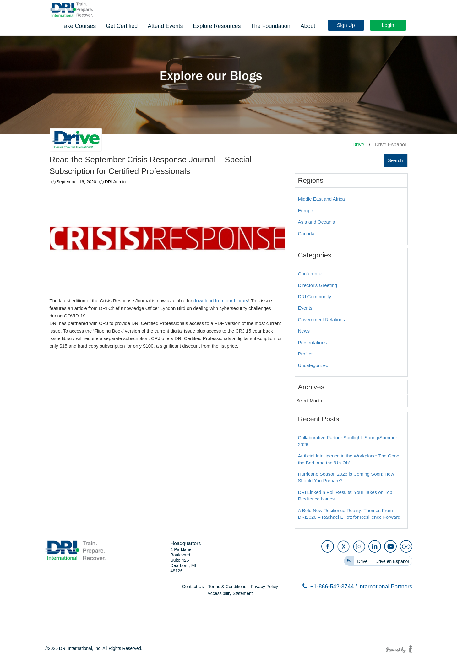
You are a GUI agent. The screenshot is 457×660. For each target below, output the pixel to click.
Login (389, 10)
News (304, 330)
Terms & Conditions (227, 586)
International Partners (385, 586)
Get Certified (214, 25)
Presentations (312, 342)
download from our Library (220, 300)
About (400, 25)
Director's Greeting (317, 285)
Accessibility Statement (230, 593)
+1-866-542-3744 (329, 586)
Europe (305, 210)
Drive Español (390, 144)
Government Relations (321, 319)
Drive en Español (392, 561)
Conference (310, 273)
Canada (306, 233)
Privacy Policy (264, 586)
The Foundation (363, 25)
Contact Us (193, 586)
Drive (358, 144)
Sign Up (347, 10)
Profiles (306, 353)
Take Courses (171, 25)
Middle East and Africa (321, 199)
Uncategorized (313, 365)
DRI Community (314, 296)
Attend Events (257, 25)
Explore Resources (309, 25)
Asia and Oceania (316, 222)
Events (305, 308)
